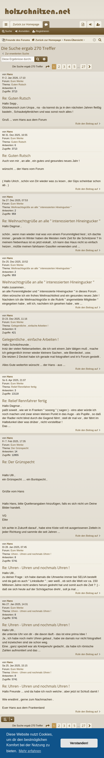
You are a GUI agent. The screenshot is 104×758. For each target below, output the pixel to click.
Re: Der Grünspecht (18, 462)
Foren (47, 25)
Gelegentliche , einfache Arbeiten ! (29, 325)
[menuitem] (83, 24)
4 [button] (69, 66)
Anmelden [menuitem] (91, 25)
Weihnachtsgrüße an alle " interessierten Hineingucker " (41, 207)
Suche (8, 31)
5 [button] (74, 66)
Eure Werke (17, 81)
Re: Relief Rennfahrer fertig (24, 401)
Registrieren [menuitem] (99, 25)
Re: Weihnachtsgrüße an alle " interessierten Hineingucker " (51, 221)
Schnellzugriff (6, 25)
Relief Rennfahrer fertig (23, 386)
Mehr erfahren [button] (30, 751)
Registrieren (42, 31)
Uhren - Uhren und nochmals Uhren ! (31, 554)
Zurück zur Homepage (26, 24)
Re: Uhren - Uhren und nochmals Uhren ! (36, 567)
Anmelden (23, 31)
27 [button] (83, 66)
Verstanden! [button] (79, 743)
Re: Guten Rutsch (16, 98)
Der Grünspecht (19, 448)
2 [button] (59, 66)
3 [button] (64, 66)
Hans (10, 74)
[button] (47, 66)
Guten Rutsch (18, 84)
